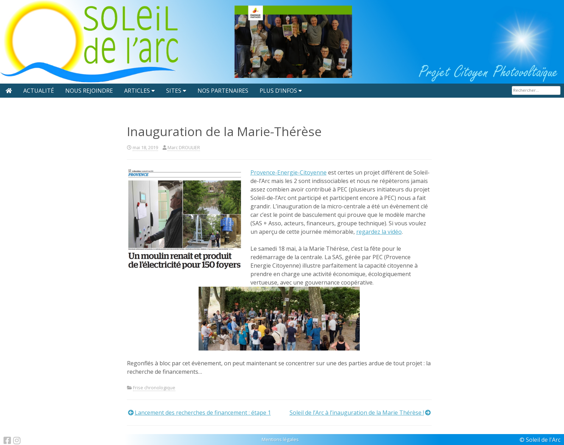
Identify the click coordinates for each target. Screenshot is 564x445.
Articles (137, 91)
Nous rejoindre (89, 91)
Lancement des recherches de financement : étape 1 (203, 412)
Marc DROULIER (184, 147)
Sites (173, 91)
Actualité (38, 91)
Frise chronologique (154, 387)
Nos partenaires (223, 91)
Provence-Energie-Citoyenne (288, 172)
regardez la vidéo (379, 232)
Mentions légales (280, 439)
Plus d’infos (278, 91)
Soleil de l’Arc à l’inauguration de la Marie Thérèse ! (357, 412)
